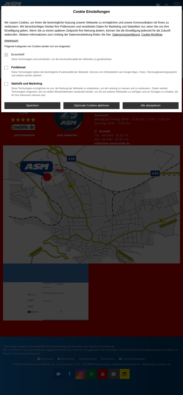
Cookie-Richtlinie (151, 34)
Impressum (11, 40)
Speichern (32, 105)
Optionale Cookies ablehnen (91, 105)
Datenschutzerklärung (126, 34)
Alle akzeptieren (151, 105)
